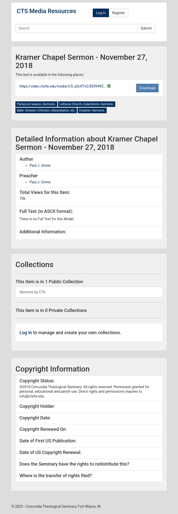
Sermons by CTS (32, 292)
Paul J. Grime (39, 165)
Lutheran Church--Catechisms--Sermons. (87, 104)
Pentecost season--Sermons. (36, 104)
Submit (146, 28)
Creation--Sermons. (92, 110)
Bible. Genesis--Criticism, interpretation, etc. (46, 110)
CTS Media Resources (46, 11)
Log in (101, 13)
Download (147, 88)
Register (118, 13)
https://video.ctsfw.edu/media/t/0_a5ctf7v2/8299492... (63, 86)
